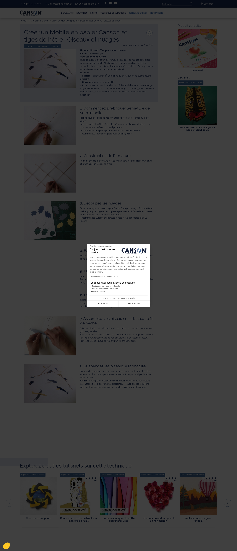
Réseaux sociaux (99, 291)
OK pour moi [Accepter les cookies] (134, 303)
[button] (6, 545)
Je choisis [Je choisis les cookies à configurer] (102, 303)
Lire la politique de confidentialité (104, 276)
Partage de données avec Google (106, 286)
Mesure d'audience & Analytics (105, 289)
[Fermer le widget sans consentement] (101, 246)
